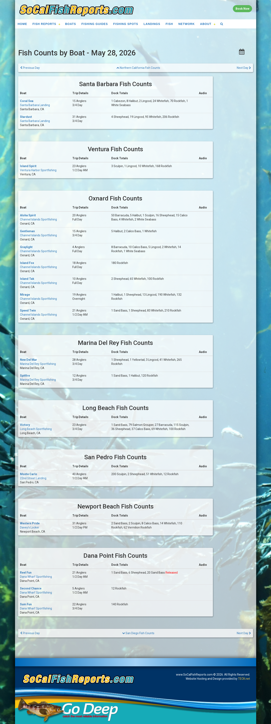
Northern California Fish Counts (138, 67)
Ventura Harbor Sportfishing (38, 170)
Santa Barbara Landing (35, 105)
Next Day (244, 67)
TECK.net (244, 678)
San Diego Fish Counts (138, 633)
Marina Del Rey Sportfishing (38, 364)
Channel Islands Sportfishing (38, 219)
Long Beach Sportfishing (36, 429)
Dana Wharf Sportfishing (36, 576)
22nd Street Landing (33, 478)
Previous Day (30, 67)
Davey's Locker (29, 527)
